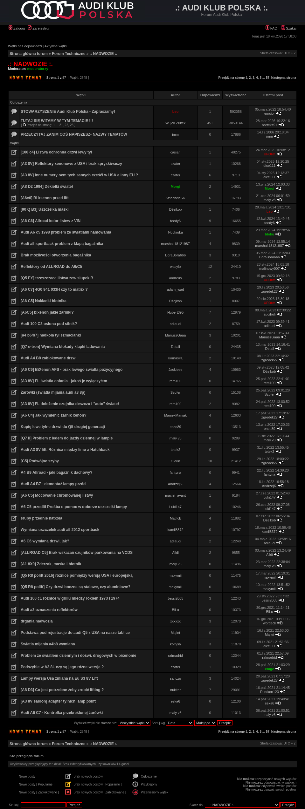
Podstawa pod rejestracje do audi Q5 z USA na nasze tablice (75, 632)
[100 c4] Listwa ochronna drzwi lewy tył (56, 152)
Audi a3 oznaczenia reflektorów (49, 610)
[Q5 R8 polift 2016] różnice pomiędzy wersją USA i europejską (77, 575)
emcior (269, 113)
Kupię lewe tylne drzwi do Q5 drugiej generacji (63, 427)
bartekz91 (269, 125)
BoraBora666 (175, 255)
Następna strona (283, 77)
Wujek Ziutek (175, 123)
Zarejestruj (38, 28)
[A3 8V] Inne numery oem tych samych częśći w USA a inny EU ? (79, 175)
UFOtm (269, 154)
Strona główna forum (29, 53)
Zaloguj (17, 28)
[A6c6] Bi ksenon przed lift (45, 198)
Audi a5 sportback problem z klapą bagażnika (62, 243)
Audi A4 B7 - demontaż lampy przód (53, 484)
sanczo (175, 678)
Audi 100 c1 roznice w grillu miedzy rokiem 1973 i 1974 (70, 598)
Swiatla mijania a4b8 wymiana (48, 644)
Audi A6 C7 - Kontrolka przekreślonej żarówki (62, 712)
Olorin (175, 461)
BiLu (175, 610)
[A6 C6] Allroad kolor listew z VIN (50, 221)
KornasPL (175, 358)
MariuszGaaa (175, 335)
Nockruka (175, 232)
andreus (175, 278)
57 (267, 77)
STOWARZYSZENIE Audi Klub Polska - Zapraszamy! (68, 111)
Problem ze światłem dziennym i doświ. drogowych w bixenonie (78, 655)
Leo (175, 111)
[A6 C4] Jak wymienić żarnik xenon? (54, 415)
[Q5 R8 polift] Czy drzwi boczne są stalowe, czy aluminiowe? (75, 587)
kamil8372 (176, 530)
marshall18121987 (175, 244)
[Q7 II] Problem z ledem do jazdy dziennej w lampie (67, 438)
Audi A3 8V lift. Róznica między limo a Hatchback (65, 449)
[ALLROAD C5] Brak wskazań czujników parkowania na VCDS (77, 552)
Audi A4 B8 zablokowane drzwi (49, 358)
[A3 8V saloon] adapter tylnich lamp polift (58, 701)
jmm (175, 134)
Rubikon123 (269, 692)
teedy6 (175, 221)
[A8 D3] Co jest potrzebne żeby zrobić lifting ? (62, 690)
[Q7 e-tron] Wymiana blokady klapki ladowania (63, 346)
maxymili (175, 575)
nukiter (175, 690)
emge (269, 669)
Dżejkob (175, 209)
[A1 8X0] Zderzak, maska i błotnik (51, 564)
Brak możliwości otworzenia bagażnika (56, 255)
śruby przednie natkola (41, 518)
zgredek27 (269, 291)
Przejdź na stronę (231, 77)
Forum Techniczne (68, 53)
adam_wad (175, 289)
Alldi (175, 552)
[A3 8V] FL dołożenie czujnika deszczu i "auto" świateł (70, 404)
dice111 (269, 165)
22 (66, 125)
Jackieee (175, 369)
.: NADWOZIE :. (103, 53)
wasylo (175, 267)
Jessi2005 (176, 598)
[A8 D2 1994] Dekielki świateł (47, 186)
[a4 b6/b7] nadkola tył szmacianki (51, 335)
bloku (269, 234)
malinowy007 (269, 268)
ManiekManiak (175, 415)
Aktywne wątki (56, 46)
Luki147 (269, 497)
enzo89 (175, 427)
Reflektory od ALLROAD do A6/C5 (51, 266)
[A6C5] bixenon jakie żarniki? (47, 312)
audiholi (270, 314)
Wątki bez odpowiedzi (25, 46)
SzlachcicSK (175, 198)
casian (175, 152)
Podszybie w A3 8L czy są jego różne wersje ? (62, 667)
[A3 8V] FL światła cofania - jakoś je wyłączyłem (64, 381)
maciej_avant (175, 495)
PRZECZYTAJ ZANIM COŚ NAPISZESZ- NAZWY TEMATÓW (74, 134)
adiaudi (175, 324)
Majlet (175, 633)
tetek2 (175, 450)
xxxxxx (175, 621)
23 (71, 125)
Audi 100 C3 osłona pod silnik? (49, 324)
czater (175, 164)
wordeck (269, 623)
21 (61, 125)
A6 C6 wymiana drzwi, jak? (45, 541)
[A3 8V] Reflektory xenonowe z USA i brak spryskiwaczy (71, 163)
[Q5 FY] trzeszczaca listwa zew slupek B (57, 278)
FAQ (271, 28)
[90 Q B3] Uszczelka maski (45, 209)
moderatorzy (37, 69)
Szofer (175, 392)
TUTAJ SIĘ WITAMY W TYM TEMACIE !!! (57, 121)
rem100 (175, 381)
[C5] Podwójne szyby (40, 461)
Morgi (175, 186)
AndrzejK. (175, 484)
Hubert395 (175, 312)
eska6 (175, 701)
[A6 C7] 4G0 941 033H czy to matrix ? (54, 289)
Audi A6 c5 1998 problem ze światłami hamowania (66, 232)
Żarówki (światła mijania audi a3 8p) (53, 392)
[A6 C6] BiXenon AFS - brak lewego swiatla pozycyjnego (71, 369)
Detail (175, 347)
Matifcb (175, 518)
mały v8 (270, 200)
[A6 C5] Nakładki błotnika (43, 301)
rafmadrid (175, 655)
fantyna (175, 472)
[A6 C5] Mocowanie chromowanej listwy (57, 495)
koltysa (175, 644)
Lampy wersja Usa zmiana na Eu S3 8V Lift (59, 678)
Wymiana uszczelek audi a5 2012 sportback (60, 529)
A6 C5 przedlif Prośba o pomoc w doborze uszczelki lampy (74, 507)
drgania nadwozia (37, 621)
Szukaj (288, 28)
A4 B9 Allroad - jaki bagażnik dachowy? (57, 472)
